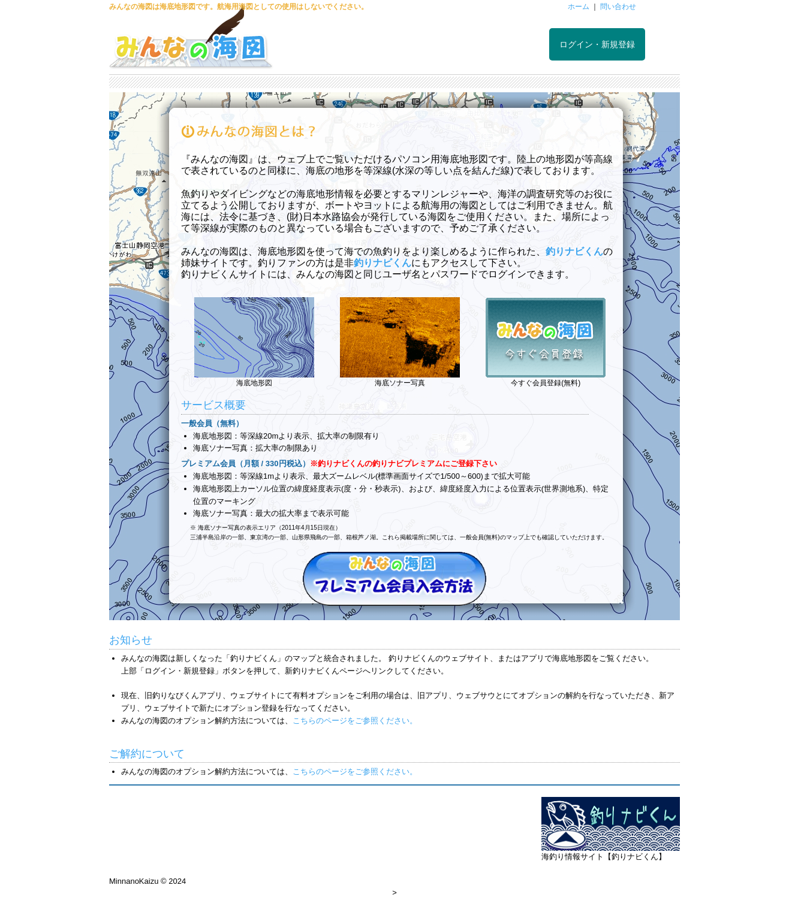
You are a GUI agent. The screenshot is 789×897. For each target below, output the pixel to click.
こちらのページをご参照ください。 (355, 720)
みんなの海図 (191, 42)
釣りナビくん (574, 251)
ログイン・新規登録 (597, 44)
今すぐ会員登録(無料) (545, 383)
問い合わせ (618, 6)
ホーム (578, 6)
